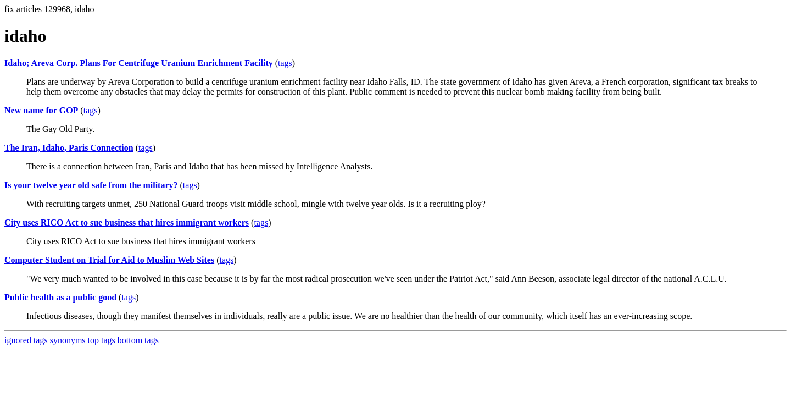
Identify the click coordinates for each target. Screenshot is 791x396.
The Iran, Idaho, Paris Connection (68, 147)
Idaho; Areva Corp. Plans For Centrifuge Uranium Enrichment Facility (138, 63)
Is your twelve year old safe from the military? (91, 185)
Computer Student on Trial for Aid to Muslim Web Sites (109, 260)
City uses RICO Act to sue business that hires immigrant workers (126, 222)
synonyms (68, 340)
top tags (101, 340)
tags (285, 63)
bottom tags (138, 340)
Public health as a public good (60, 297)
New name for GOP (41, 110)
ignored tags (26, 340)
